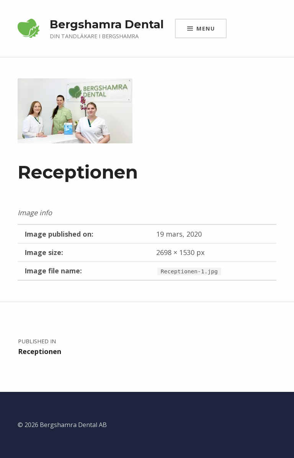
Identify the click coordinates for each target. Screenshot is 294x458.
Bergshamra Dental (107, 24)
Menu (205, 28)
